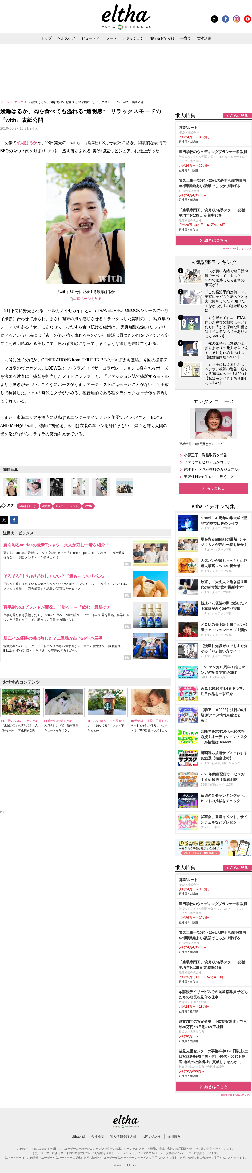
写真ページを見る (87, 299)
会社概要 (97, 1136)
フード (111, 38)
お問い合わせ (152, 1136)
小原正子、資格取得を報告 (205, 455)
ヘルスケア (66, 38)
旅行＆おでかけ (162, 38)
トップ (46, 38)
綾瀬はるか (27, 142)
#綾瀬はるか (28, 506)
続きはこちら (216, 240)
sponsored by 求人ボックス (236, 248)
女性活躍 (204, 38)
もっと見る (216, 488)
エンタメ (20, 102)
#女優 (46, 506)
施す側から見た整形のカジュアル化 (212, 469)
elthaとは (78, 1136)
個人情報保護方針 (123, 1136)
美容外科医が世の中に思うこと (209, 477)
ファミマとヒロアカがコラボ (207, 462)
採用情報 (174, 1136)
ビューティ (91, 38)
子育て (185, 38)
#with (88, 506)
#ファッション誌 (67, 506)
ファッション (133, 38)
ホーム (5, 102)
